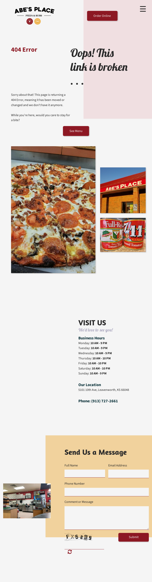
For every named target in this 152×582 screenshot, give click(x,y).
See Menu (76, 131)
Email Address (117, 465)
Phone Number (75, 483)
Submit (134, 537)
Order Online (102, 16)
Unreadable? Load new (70, 551)
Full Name (71, 465)
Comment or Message (79, 502)
